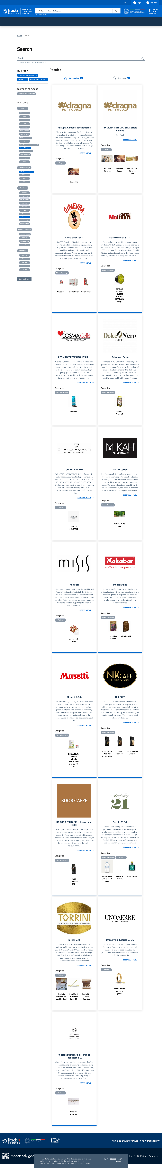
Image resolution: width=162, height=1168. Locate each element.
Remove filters (24, 279)
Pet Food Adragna (107, 170)
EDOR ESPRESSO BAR (74, 885)
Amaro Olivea (132, 879)
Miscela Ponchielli (119, 414)
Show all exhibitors (40, 14)
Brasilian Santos (113, 639)
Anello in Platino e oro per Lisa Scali (61, 1000)
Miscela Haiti (126, 638)
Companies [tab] (73, 79)
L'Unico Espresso (119, 755)
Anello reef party (73, 642)
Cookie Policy (116, 1159)
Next (95, 286)
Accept (119, 1161)
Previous (53, 286)
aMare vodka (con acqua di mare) (107, 881)
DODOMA (73, 412)
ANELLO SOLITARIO (74, 529)
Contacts (153, 1160)
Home (19, 35)
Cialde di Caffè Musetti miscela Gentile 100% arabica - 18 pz (73, 762)
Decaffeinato (86, 293)
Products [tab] (121, 79)
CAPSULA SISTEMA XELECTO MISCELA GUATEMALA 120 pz (119, 296)
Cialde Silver (74, 293)
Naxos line (74, 182)
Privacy (105, 1159)
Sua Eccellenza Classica (132, 755)
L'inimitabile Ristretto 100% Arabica (107, 756)
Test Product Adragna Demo (132, 172)
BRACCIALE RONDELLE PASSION (73, 1000)
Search (21, 58)
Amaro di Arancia (119, 880)
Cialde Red (61, 293)
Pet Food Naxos (119, 170)
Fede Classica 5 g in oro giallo (119, 994)
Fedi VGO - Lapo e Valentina (86, 1000)
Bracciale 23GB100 (73, 1117)
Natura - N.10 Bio (119, 526)
